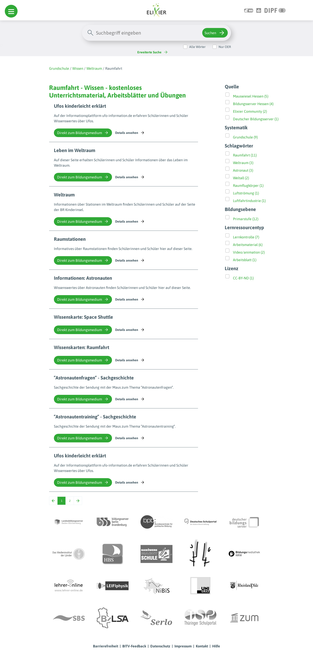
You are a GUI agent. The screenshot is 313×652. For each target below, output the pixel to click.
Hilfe (216, 646)
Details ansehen (130, 132)
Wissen (77, 68)
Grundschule (59, 68)
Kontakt (202, 646)
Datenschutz (160, 646)
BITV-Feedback (134, 646)
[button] (11, 11)
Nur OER (225, 47)
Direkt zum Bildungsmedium (83, 132)
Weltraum (94, 68)
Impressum (183, 646)
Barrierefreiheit (105, 646)
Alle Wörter (197, 47)
